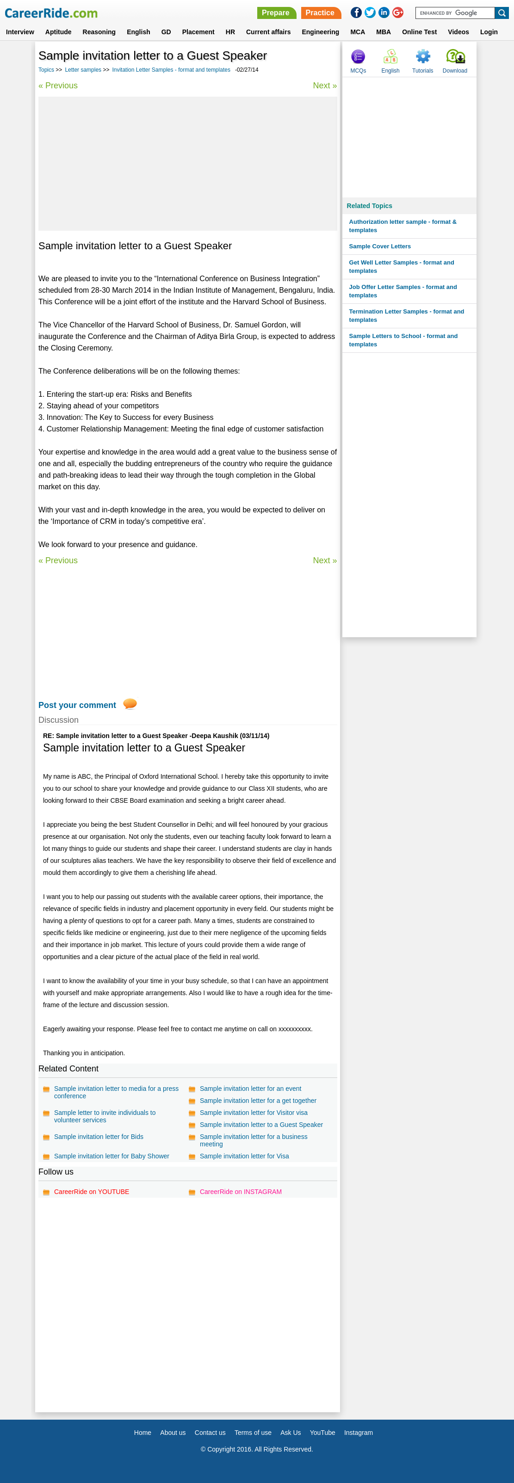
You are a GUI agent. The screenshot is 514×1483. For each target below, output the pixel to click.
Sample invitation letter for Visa (244, 1156)
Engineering (320, 32)
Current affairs (268, 32)
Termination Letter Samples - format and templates (406, 315)
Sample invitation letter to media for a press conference (116, 1092)
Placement (198, 32)
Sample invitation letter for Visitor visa (254, 1112)
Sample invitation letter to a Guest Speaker (261, 1124)
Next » (325, 85)
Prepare (276, 13)
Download (455, 71)
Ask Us (290, 1432)
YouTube (322, 1432)
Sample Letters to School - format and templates (403, 340)
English (138, 32)
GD (166, 32)
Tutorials (422, 71)
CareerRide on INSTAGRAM (241, 1191)
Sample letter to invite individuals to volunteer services (104, 1116)
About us (173, 1432)
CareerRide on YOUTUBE (91, 1191)
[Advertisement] (187, 163)
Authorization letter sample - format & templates (403, 226)
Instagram (358, 1432)
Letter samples (83, 70)
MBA (383, 32)
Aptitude (58, 32)
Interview (20, 32)
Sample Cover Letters (380, 246)
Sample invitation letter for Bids (98, 1136)
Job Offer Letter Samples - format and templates (403, 291)
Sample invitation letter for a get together (258, 1100)
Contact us (210, 1432)
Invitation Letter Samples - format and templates (171, 70)
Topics (46, 70)
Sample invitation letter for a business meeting (254, 1140)
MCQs (358, 71)
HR (230, 32)
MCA (357, 32)
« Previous (58, 85)
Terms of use (253, 1432)
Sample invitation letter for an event (250, 1088)
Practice (320, 13)
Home (142, 1432)
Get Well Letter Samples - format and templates (401, 266)
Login (489, 32)
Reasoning (99, 32)
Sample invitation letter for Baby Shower (111, 1156)
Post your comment (77, 705)
